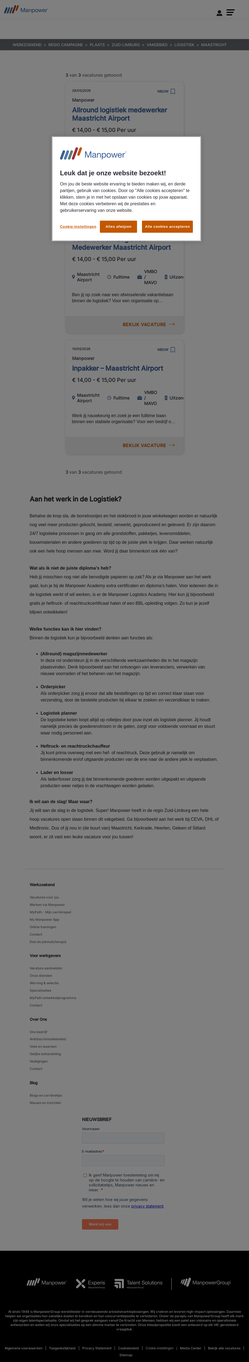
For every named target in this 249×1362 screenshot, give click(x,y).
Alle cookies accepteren (167, 226)
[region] (126, 189)
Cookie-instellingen (78, 226)
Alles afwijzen (119, 226)
